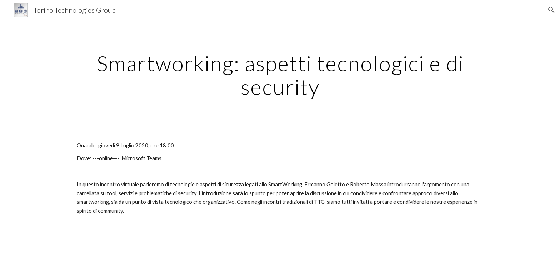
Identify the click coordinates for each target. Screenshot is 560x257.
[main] (280, 75)
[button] (551, 10)
